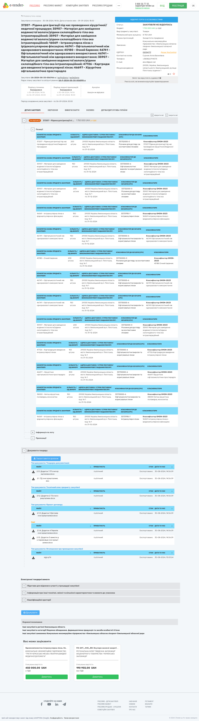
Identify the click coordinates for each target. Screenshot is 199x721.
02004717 (147, 52)
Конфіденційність (56, 718)
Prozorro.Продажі (102, 5)
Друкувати (30, 612)
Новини (132, 704)
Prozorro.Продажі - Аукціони (109, 707)
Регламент (149, 701)
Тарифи (148, 707)
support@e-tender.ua (144, 5)
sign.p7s (47, 557)
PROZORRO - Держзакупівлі (108, 701)
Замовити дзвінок (142, 8)
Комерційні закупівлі (77, 5)
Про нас (132, 710)
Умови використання (71, 718)
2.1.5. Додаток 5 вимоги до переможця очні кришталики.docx (48, 540)
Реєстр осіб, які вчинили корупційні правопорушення (147, 82)
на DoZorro (74, 78)
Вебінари (148, 704)
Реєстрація (178, 5)
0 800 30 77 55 (142, 4)
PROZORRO (35, 5)
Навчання (133, 701)
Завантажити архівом (46, 458)
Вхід (162, 5)
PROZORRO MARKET (53, 5)
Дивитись (47, 677)
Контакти (133, 707)
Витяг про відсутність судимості (146, 78)
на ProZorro (63, 78)
